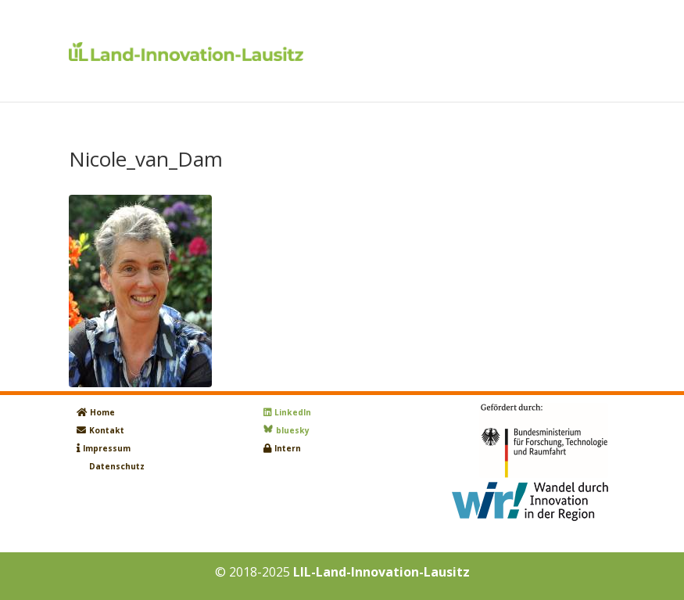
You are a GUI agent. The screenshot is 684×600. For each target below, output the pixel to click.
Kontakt (106, 430)
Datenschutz (117, 466)
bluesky (293, 430)
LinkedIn (292, 412)
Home (102, 412)
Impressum (107, 448)
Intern (287, 448)
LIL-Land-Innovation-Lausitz (381, 571)
